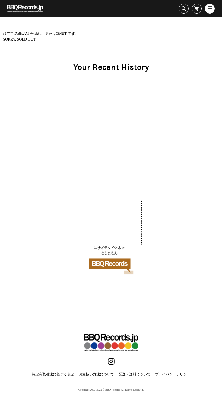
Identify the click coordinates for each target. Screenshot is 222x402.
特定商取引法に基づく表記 (53, 374)
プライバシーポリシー (172, 374)
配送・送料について (134, 374)
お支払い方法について (96, 374)
